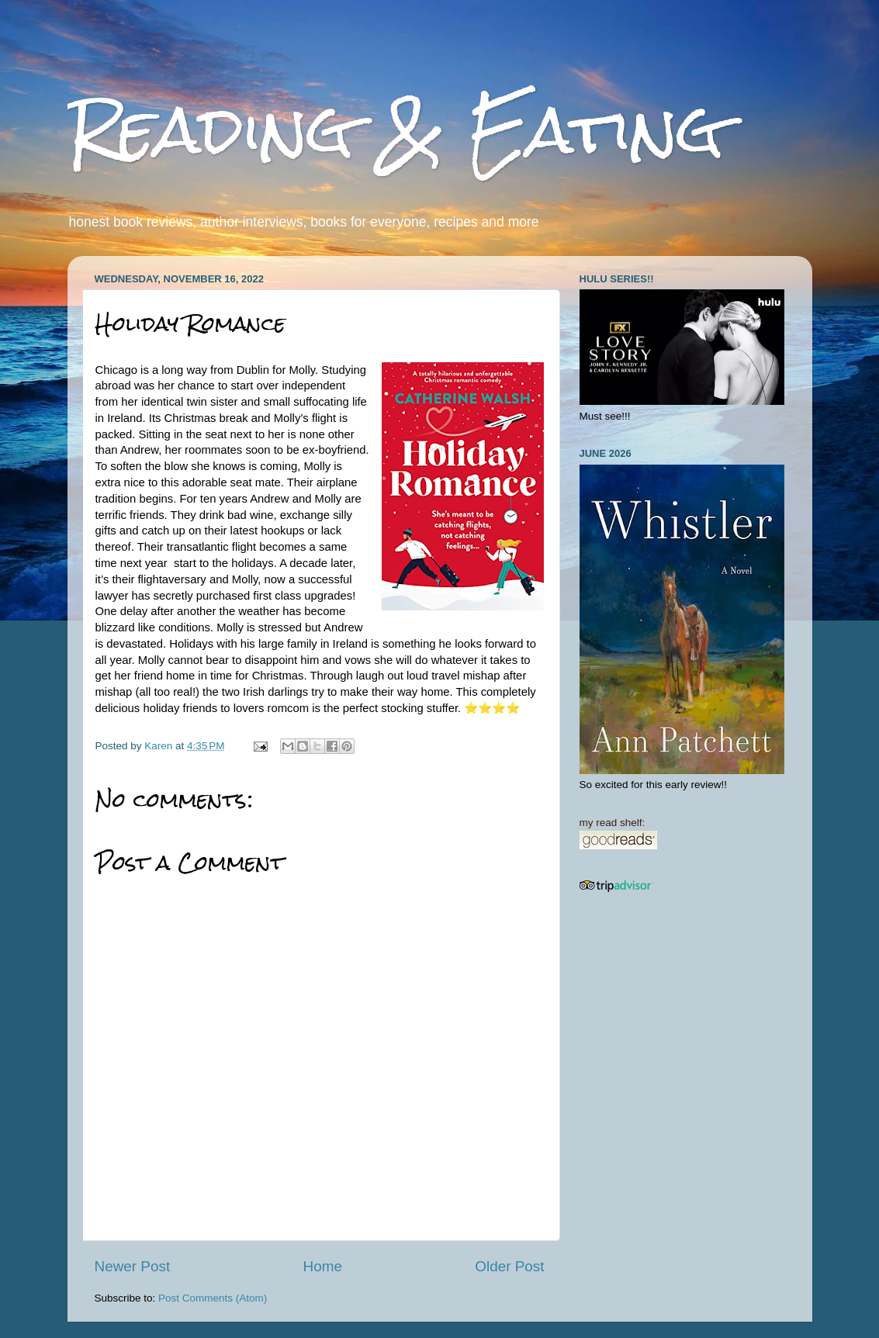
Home (322, 1266)
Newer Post (133, 1266)
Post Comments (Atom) (212, 1298)
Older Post (509, 1266)
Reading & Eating (395, 130)
